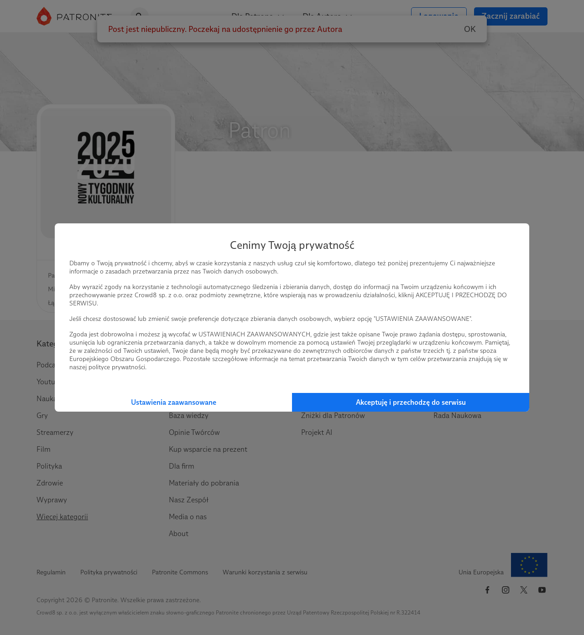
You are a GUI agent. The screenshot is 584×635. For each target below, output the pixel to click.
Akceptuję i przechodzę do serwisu (411, 402)
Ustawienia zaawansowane (173, 402)
